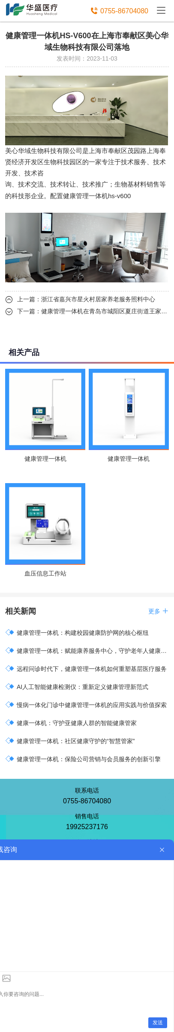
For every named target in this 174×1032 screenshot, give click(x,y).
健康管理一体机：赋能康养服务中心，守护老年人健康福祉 (87, 650)
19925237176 (87, 826)
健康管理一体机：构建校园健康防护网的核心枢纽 (77, 632)
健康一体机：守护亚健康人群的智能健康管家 (71, 722)
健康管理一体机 (85, 195)
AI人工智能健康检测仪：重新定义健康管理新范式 (76, 686)
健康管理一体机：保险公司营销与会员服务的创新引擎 (83, 759)
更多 (158, 611)
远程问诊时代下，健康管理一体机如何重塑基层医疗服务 (86, 668)
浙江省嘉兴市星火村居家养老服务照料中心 (98, 299)
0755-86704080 (124, 11)
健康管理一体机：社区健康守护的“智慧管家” (70, 740)
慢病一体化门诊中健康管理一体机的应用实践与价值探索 (86, 704)
